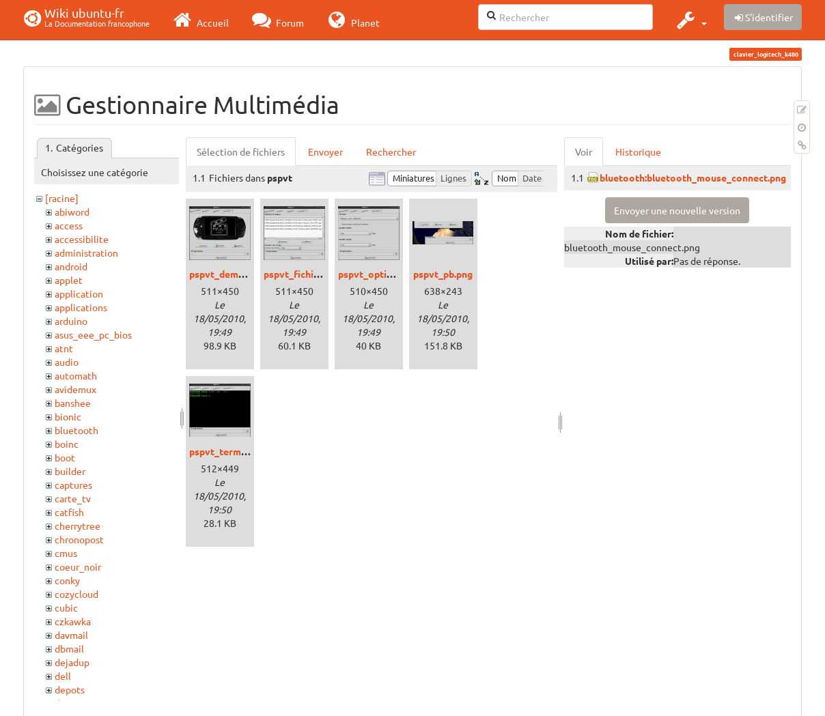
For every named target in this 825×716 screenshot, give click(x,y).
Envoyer (325, 151)
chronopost (79, 539)
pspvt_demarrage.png (238, 274)
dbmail (69, 648)
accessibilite (82, 239)
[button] (690, 20)
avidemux (75, 389)
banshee (73, 403)
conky (67, 580)
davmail (71, 635)
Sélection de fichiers (241, 151)
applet (69, 280)
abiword (72, 211)
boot (65, 457)
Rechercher (391, 151)
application (79, 293)
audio (67, 362)
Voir (583, 151)
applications (81, 307)
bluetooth (76, 430)
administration (86, 252)
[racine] (62, 198)
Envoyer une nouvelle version (677, 210)
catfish (69, 512)
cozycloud (76, 594)
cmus (66, 553)
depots (70, 689)
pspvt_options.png (379, 274)
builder (70, 471)
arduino (71, 321)
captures (73, 484)
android (71, 266)
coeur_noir (78, 566)
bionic (68, 416)
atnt (64, 348)
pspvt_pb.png (443, 274)
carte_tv (73, 498)
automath (76, 375)
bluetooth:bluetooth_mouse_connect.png (693, 177)
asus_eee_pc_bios (93, 334)
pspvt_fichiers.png (305, 274)
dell (63, 676)
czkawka (73, 621)
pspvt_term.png (224, 451)
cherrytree (77, 525)
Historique (638, 151)
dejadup (72, 662)
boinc (67, 444)
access (69, 225)
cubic (66, 607)
